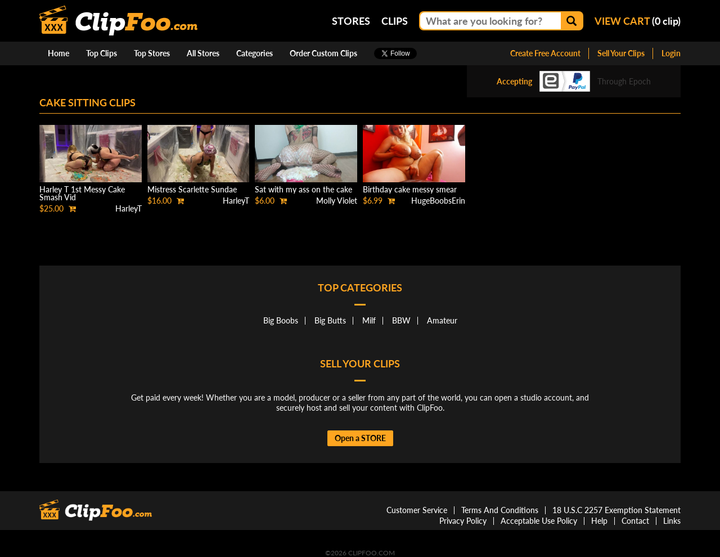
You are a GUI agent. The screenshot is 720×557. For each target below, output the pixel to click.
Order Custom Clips (323, 53)
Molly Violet (336, 200)
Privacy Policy (463, 520)
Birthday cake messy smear (410, 189)
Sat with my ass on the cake (303, 189)
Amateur (442, 320)
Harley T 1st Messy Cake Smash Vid (82, 193)
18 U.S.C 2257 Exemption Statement (616, 510)
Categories (254, 53)
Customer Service (416, 510)
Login (671, 53)
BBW (401, 320)
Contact (635, 520)
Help (599, 520)
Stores (351, 21)
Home (58, 53)
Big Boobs (280, 320)
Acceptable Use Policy (539, 520)
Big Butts (330, 320)
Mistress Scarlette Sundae (192, 189)
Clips (394, 21)
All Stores (203, 53)
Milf (369, 320)
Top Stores (152, 53)
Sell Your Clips (621, 53)
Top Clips (101, 53)
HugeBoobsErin (438, 200)
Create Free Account (545, 53)
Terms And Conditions (499, 510)
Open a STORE (360, 438)
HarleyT (128, 208)
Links (672, 520)
